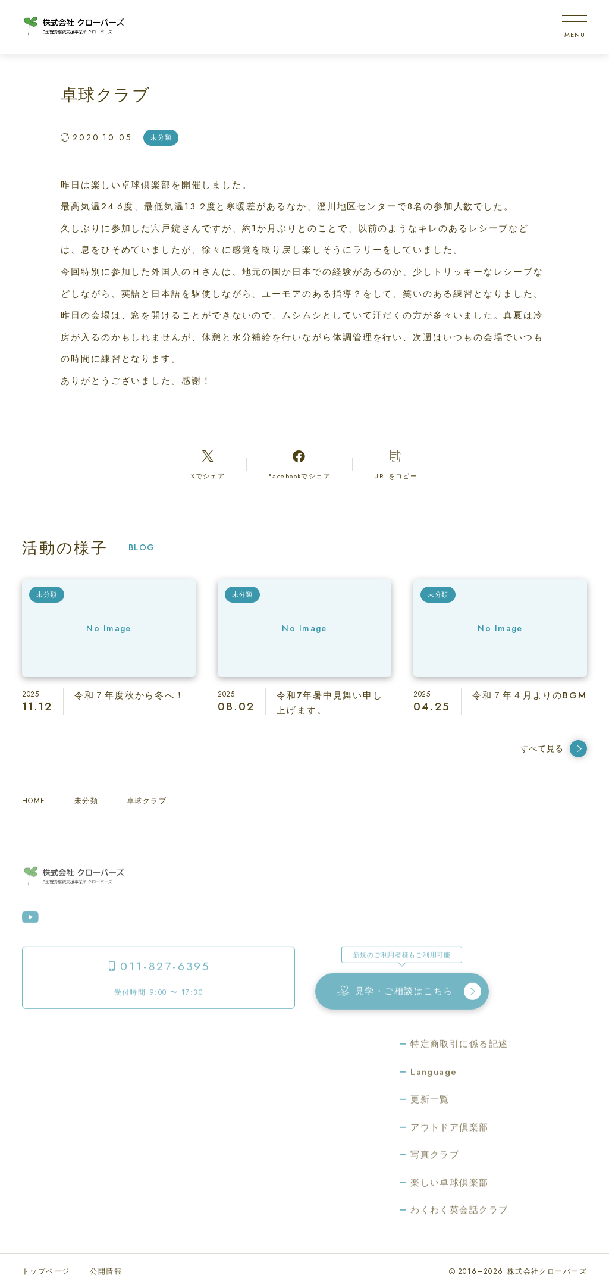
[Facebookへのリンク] (299, 464)
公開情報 (106, 1271)
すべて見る (554, 748)
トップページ (46, 1271)
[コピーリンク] (396, 464)
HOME (34, 800)
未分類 (86, 800)
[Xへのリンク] (207, 464)
